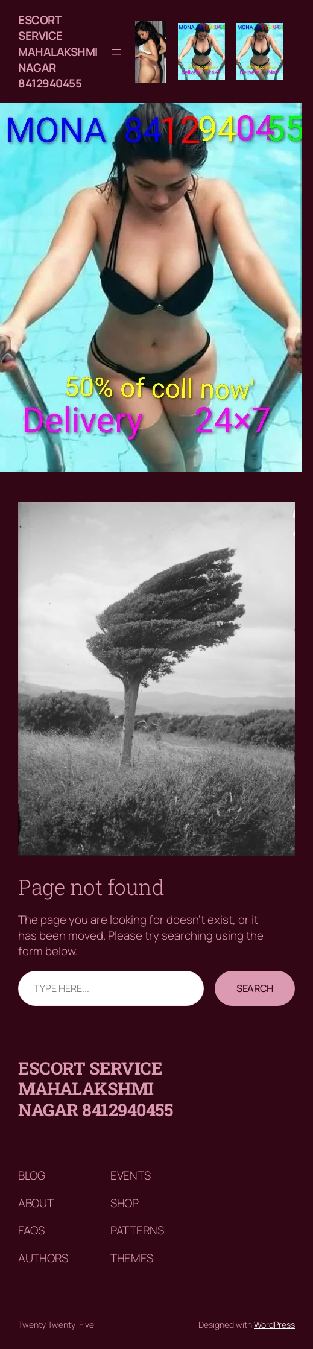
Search (254, 988)
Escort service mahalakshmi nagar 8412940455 (58, 51)
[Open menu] (116, 52)
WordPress (274, 1324)
